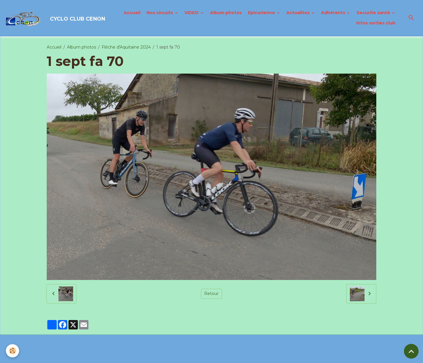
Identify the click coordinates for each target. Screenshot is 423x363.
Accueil (132, 12)
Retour (211, 293)
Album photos (226, 12)
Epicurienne (262, 12)
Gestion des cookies (242, 355)
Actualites (298, 12)
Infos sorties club (375, 23)
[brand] (51, 18)
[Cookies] (12, 350)
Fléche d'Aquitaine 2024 (126, 47)
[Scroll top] (411, 351)
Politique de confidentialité (188, 355)
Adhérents (333, 12)
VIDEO (192, 12)
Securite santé (374, 12)
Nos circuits (160, 12)
